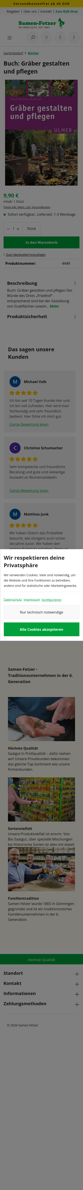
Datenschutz (13, 599)
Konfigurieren (51, 600)
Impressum (31, 599)
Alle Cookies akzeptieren (41, 629)
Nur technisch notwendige (41, 612)
